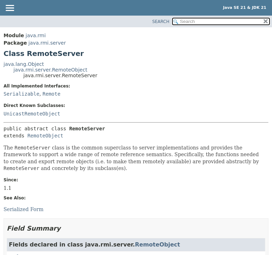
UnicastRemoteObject (32, 114)
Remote (51, 94)
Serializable (21, 94)
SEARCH (161, 21)
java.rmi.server (47, 43)
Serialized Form (24, 209)
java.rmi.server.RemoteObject (50, 70)
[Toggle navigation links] (10, 8)
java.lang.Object (24, 64)
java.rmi (36, 35)
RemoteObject (45, 135)
